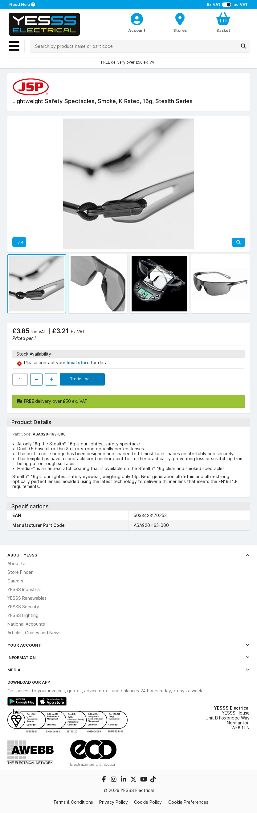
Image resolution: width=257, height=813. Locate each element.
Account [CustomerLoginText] (136, 30)
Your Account (128, 645)
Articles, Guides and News (33, 632)
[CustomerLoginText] (136, 18)
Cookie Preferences (188, 802)
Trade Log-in (82, 378)
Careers (15, 580)
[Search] (243, 46)
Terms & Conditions (73, 802)
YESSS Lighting (23, 615)
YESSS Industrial (24, 589)
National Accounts (26, 624)
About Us (17, 563)
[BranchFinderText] (180, 22)
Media (128, 669)
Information (128, 657)
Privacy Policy (113, 802)
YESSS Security (23, 606)
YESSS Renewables (27, 598)
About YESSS (128, 554)
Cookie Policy (148, 802)
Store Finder (20, 572)
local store (79, 362)
